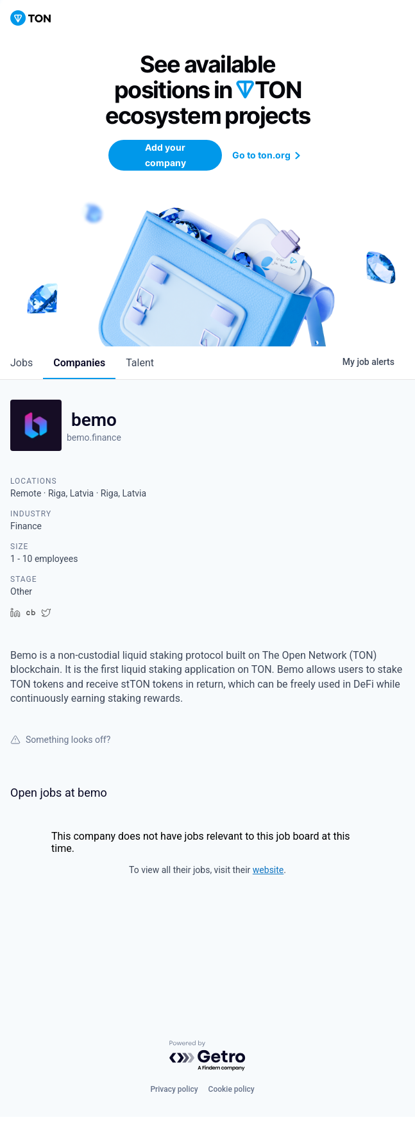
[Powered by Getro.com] (207, 1056)
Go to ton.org (268, 154)
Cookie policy (231, 1089)
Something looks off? (60, 740)
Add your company (165, 155)
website (268, 870)
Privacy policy (174, 1089)
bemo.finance (94, 437)
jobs (21, 363)
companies (79, 363)
